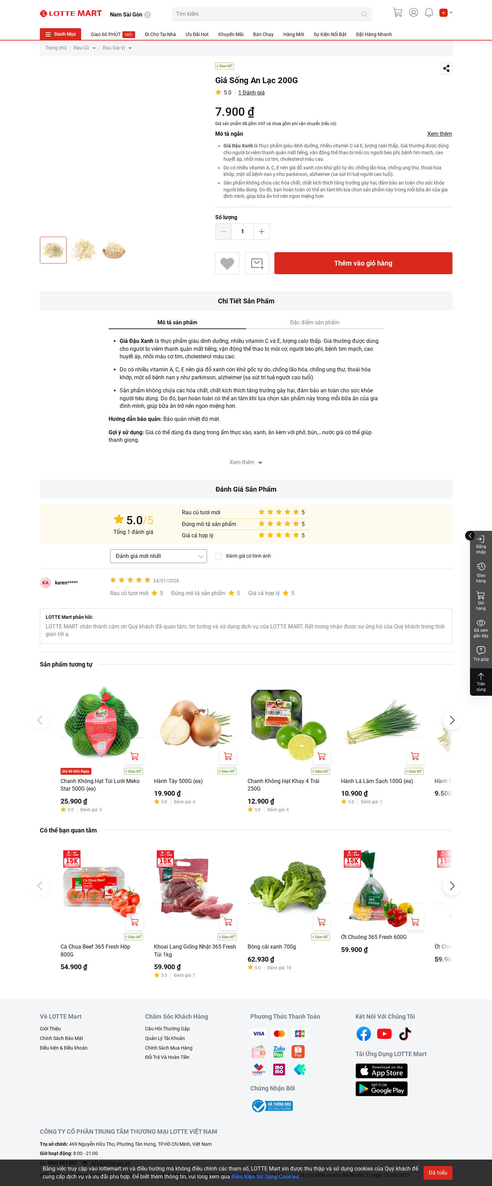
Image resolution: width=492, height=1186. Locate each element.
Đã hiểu (438, 1173)
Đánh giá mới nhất (138, 556)
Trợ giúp (481, 654)
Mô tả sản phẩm (177, 322)
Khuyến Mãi (230, 34)
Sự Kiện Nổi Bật (330, 34)
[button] (445, 12)
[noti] (429, 12)
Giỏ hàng (481, 601)
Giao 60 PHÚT (113, 34)
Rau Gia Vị (114, 48)
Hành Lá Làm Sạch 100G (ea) (377, 781)
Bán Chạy (263, 34)
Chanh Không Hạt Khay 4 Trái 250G (283, 785)
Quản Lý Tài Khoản (165, 1038)
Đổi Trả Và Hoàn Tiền (167, 1057)
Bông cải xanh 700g (272, 946)
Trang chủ (56, 48)
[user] (413, 12)
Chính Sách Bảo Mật (61, 1038)
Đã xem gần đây (481, 628)
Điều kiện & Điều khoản (64, 1048)
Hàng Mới (293, 34)
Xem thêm (439, 134)
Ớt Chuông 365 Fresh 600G (374, 937)
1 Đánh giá (251, 92)
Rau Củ (81, 48)
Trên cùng (481, 682)
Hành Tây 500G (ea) (178, 781)
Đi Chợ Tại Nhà (160, 34)
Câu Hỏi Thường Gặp (167, 1028)
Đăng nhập (481, 544)
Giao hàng (481, 572)
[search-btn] (364, 14)
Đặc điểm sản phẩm (314, 322)
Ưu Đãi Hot (197, 34)
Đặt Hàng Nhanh (374, 34)
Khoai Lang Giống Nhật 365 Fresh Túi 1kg (195, 950)
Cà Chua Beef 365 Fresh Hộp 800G (95, 950)
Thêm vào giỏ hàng (363, 263)
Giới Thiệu (50, 1028)
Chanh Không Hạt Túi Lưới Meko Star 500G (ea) (100, 785)
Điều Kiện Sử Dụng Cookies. (265, 1176)
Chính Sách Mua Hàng (169, 1048)
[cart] (398, 12)
